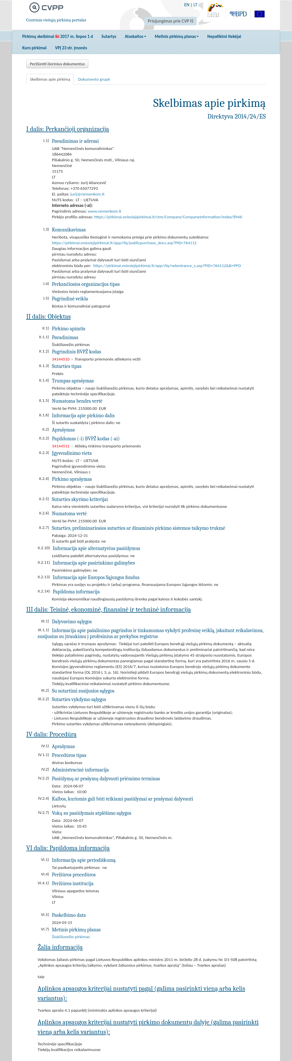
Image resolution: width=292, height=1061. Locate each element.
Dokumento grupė (94, 79)
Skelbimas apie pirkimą (50, 79)
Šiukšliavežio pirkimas (71, 936)
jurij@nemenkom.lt (87, 194)
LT (195, 4)
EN (186, 4)
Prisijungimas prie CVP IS (170, 21)
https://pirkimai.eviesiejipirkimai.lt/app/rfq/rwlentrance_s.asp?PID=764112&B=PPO (167, 265)
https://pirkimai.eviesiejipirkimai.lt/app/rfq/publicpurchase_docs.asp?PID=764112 (124, 242)
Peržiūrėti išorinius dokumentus (57, 63)
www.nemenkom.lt (104, 211)
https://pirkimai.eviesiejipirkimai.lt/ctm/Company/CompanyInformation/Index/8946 (168, 216)
